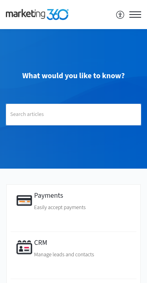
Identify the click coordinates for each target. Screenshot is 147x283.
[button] (120, 15)
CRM (40, 243)
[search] (73, 114)
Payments (48, 195)
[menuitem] (120, 15)
